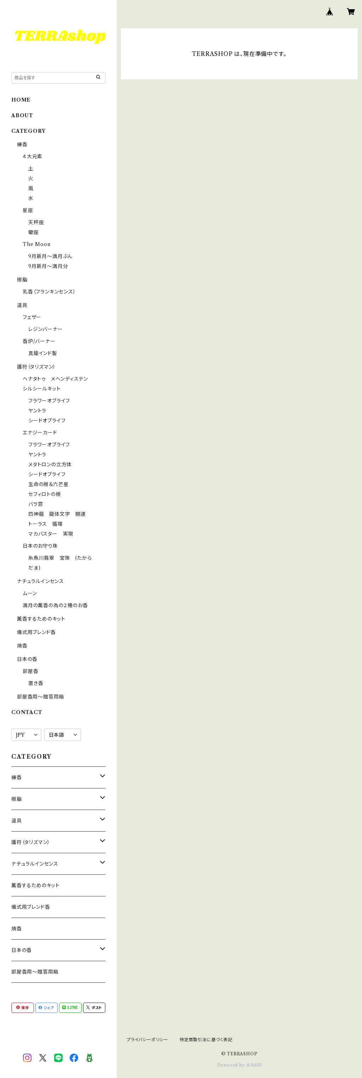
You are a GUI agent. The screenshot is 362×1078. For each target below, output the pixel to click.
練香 (22, 144)
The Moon (36, 244)
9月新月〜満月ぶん (50, 256)
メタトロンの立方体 (50, 464)
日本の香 (27, 659)
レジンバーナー (45, 329)
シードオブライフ (46, 420)
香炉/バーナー (39, 341)
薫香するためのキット (41, 619)
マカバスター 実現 (50, 534)
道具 (22, 305)
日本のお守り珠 (40, 546)
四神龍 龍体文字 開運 (57, 514)
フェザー (32, 317)
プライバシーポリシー (147, 1039)
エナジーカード (40, 432)
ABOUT (22, 115)
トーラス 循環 (45, 524)
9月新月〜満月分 (48, 266)
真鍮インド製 (42, 353)
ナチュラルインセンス (40, 581)
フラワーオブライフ (49, 401)
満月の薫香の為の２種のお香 (55, 605)
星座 (28, 210)
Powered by (239, 1065)
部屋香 (30, 671)
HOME (21, 100)
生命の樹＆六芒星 (48, 484)
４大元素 (32, 156)
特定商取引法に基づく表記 (206, 1039)
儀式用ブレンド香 (36, 632)
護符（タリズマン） (36, 367)
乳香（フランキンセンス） (49, 292)
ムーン (30, 593)
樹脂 (22, 279)
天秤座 (36, 222)
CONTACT (26, 712)
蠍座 (33, 232)
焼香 (22, 646)
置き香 (35, 683)
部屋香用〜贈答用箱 (40, 697)
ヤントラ (37, 410)
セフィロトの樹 (44, 494)
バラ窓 (35, 504)
